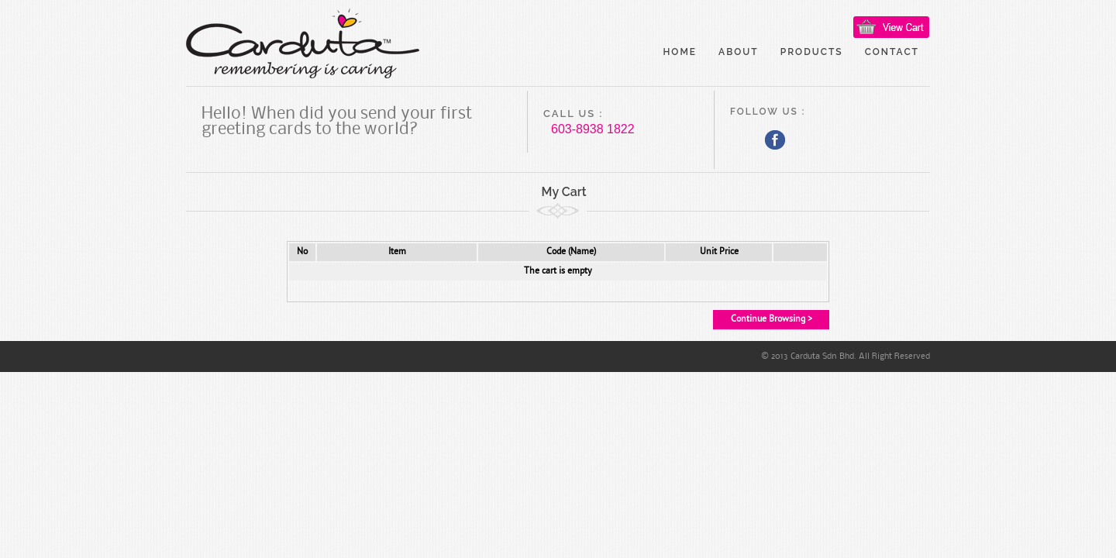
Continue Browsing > (771, 319)
